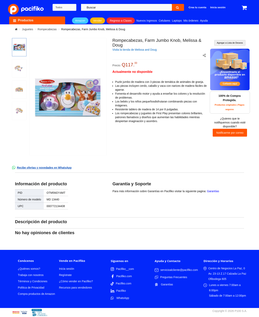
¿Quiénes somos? (29, 268)
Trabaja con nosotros (31, 275)
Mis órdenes (190, 20)
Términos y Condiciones (32, 281)
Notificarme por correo (229, 132)
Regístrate (65, 275)
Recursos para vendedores (75, 287)
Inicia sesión (66, 268)
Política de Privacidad (31, 287)
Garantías (213, 191)
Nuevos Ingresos (146, 20)
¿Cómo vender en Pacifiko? (76, 281)
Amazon (80, 20)
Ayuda (204, 20)
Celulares (164, 20)
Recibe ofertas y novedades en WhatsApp (44, 167)
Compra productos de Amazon (36, 293)
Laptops (177, 20)
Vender (97, 20)
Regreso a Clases (120, 20)
